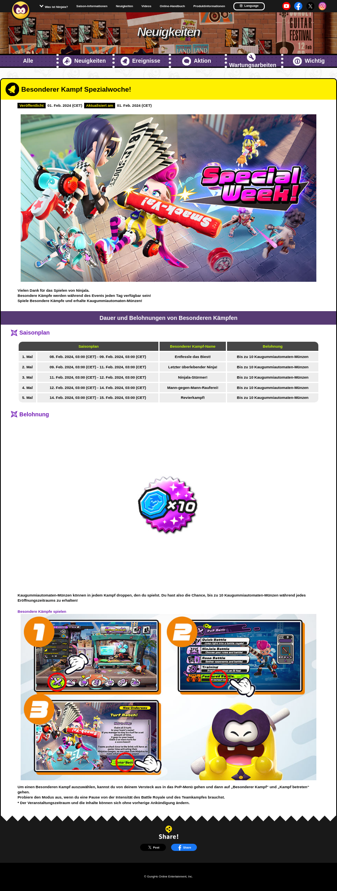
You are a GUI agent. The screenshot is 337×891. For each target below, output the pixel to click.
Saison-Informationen (91, 6)
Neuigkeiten (124, 6)
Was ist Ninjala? (56, 7)
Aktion (196, 61)
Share (184, 847)
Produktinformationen (209, 6)
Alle (28, 61)
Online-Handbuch (172, 6)
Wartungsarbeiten (253, 60)
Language (248, 6)
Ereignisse (140, 61)
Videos (146, 6)
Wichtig (309, 61)
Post (153, 847)
